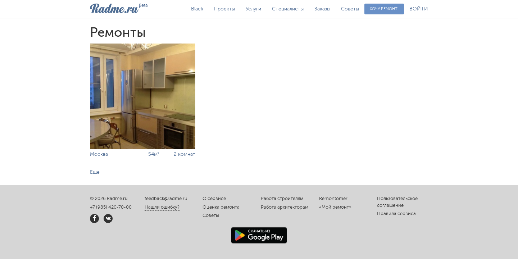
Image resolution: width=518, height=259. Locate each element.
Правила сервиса (396, 213)
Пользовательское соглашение (397, 202)
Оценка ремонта (221, 207)
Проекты (224, 9)
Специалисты (288, 9)
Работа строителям (282, 198)
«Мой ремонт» (335, 207)
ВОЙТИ (418, 9)
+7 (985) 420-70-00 (111, 207)
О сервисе (214, 198)
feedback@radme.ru (166, 198)
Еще (95, 172)
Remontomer (333, 198)
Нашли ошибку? (162, 207)
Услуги (253, 9)
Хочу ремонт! (384, 8)
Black (197, 9)
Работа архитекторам (284, 207)
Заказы (322, 9)
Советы (350, 9)
